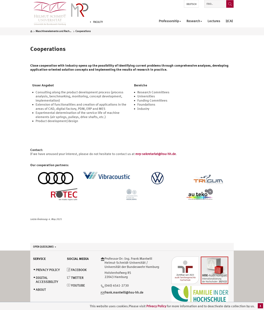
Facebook (77, 270)
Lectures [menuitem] (214, 21)
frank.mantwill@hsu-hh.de (123, 292)
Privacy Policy (156, 306)
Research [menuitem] (194, 21)
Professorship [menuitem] (170, 21)
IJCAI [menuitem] (229, 21)
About (41, 290)
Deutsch (191, 4)
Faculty (96, 22)
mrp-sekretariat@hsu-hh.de (155, 154)
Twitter (75, 278)
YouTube (76, 285)
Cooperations (48, 48)
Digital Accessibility (47, 280)
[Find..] (230, 4)
